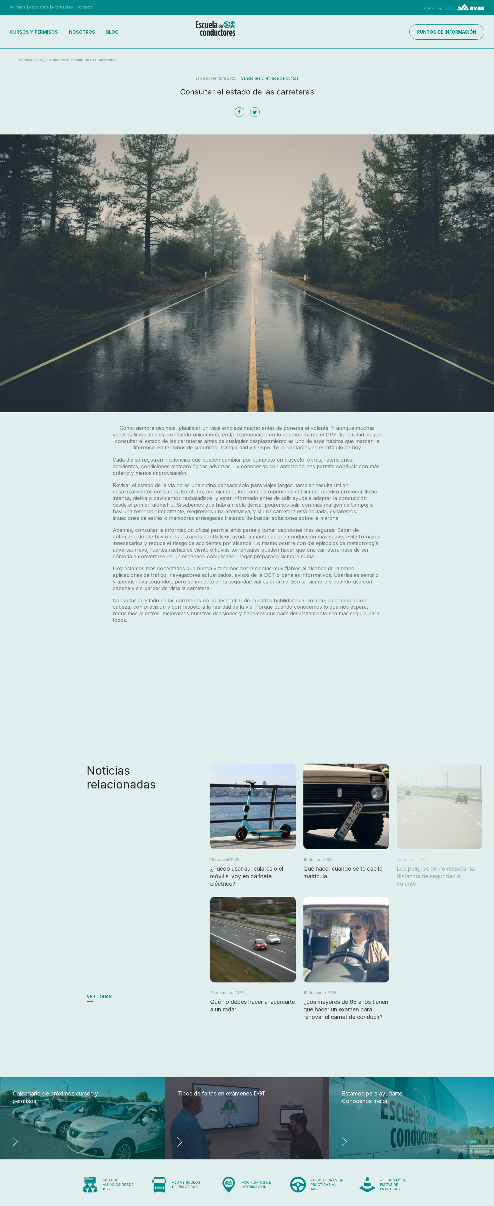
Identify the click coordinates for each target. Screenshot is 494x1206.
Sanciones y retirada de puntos (270, 78)
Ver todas (99, 996)
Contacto (84, 7)
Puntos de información (446, 32)
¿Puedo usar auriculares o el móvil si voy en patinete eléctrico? (246, 876)
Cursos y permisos (34, 32)
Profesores (62, 7)
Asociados (39, 7)
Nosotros (82, 32)
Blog (112, 32)
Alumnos (18, 7)
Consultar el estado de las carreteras (83, 60)
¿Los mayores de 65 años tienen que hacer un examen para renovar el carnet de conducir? (345, 1009)
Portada (25, 60)
